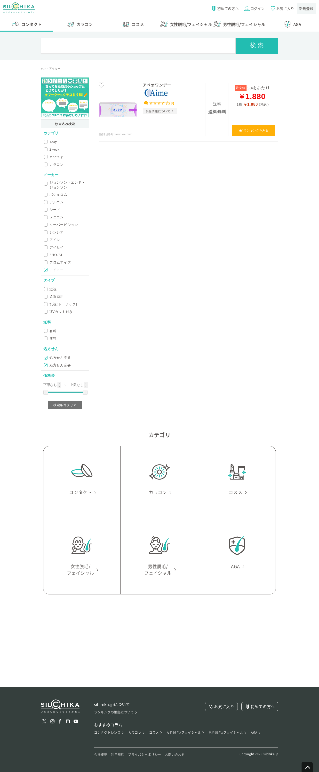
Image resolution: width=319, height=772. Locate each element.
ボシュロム (56, 194)
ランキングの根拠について (116, 712)
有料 (50, 331)
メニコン (54, 217)
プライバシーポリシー (144, 755)
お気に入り (281, 8)
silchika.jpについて (112, 704)
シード (52, 209)
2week (52, 149)
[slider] (45, 392)
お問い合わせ (175, 755)
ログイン (253, 8)
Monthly (54, 157)
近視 (50, 289)
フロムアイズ (58, 262)
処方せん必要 (58, 365)
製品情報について (158, 111)
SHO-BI (53, 255)
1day (51, 142)
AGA (256, 732)
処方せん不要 (58, 357)
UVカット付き (59, 311)
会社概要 (100, 755)
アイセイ (54, 247)
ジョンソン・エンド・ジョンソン (65, 184)
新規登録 (306, 8)
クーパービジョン (61, 225)
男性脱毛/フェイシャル (228, 732)
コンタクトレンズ (109, 732)
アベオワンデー (157, 85)
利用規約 (117, 755)
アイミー (54, 270)
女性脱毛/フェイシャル (186, 732)
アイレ (52, 240)
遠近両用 (54, 296)
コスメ (156, 732)
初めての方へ (223, 8)
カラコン (54, 164)
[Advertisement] (159, 653)
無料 (50, 338)
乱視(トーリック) (61, 304)
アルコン (54, 202)
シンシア (54, 232)
